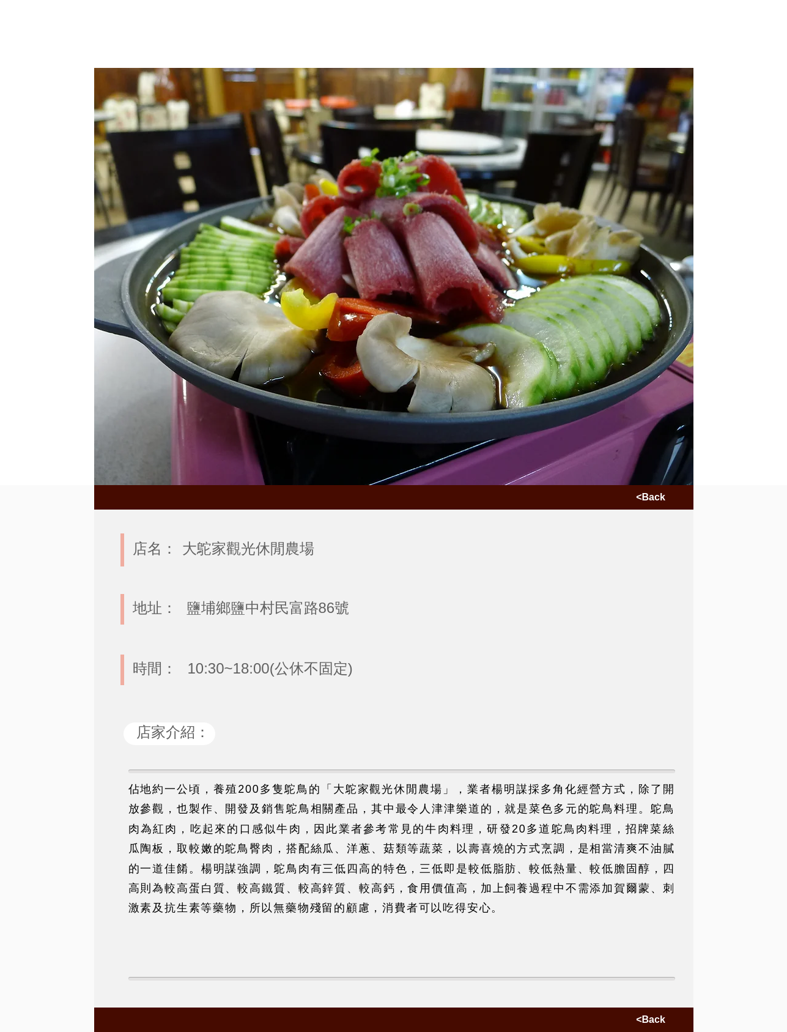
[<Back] (651, 497)
